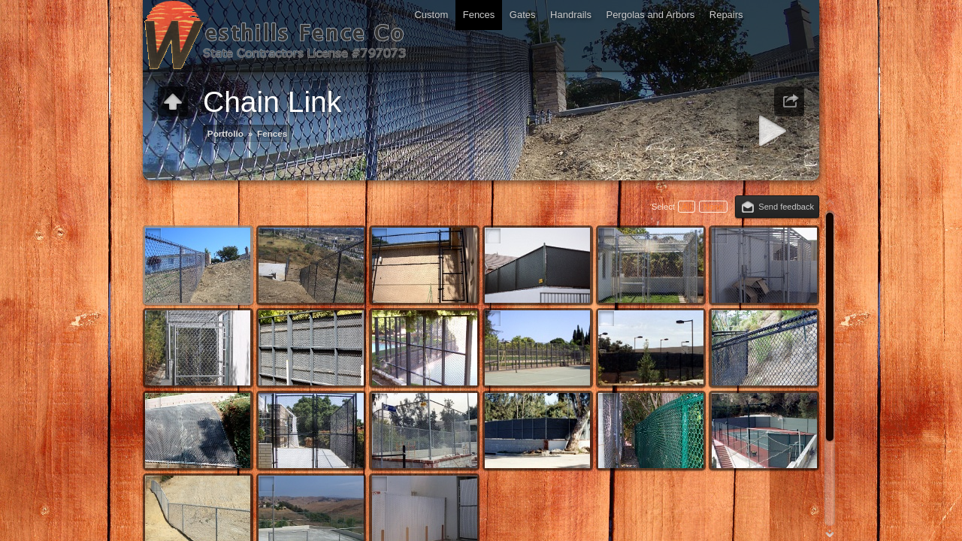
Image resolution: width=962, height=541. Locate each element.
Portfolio (225, 133)
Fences (479, 14)
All (686, 206)
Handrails (570, 14)
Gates (523, 14)
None (713, 206)
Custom (431, 14)
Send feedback (786, 206)
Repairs (726, 14)
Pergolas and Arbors (650, 14)
